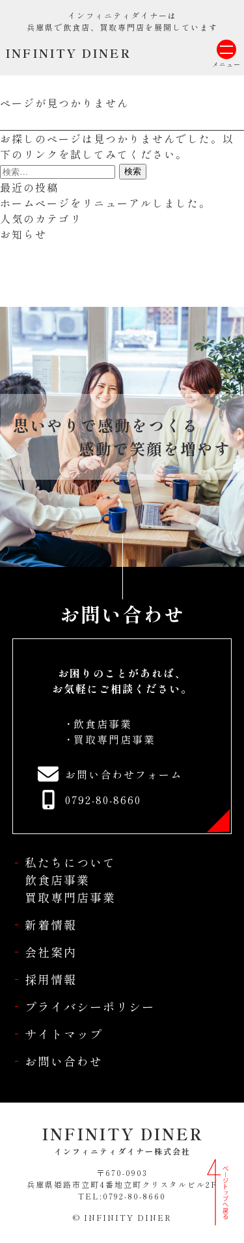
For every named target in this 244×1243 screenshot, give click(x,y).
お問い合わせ (64, 1061)
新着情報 (51, 924)
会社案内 (51, 951)
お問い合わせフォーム (123, 774)
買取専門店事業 (115, 739)
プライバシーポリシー (90, 1006)
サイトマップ (64, 1033)
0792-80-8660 (103, 799)
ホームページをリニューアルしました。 (105, 203)
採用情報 (51, 979)
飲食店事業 (103, 723)
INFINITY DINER (68, 52)
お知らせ (23, 234)
